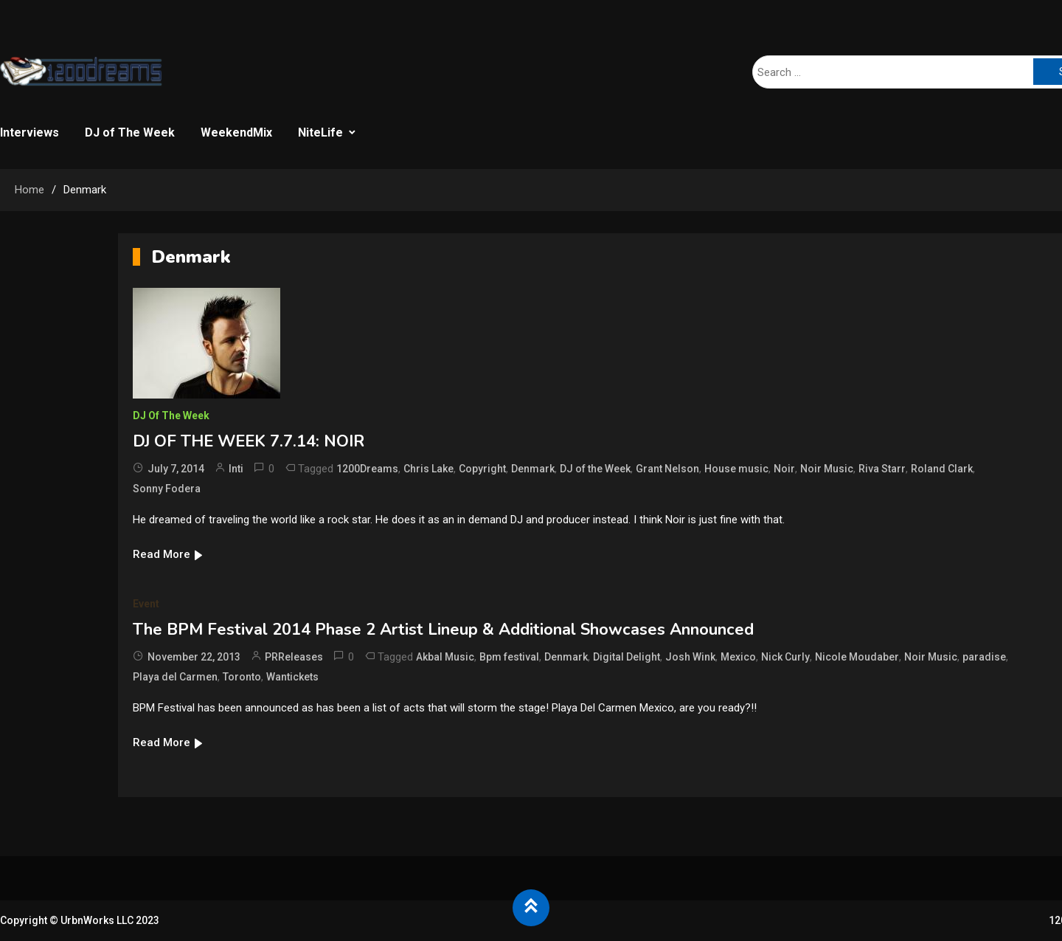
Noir (784, 469)
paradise (984, 657)
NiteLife (320, 132)
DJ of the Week (595, 469)
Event (146, 604)
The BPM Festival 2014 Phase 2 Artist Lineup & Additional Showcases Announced (443, 629)
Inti (236, 469)
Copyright (482, 469)
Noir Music (826, 469)
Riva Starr (882, 469)
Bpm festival (509, 657)
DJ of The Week (130, 132)
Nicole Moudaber (857, 657)
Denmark (533, 469)
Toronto (242, 677)
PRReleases (294, 657)
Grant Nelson (667, 469)
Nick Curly (785, 657)
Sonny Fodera (167, 488)
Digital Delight (626, 657)
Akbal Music (445, 657)
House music (736, 469)
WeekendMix (236, 132)
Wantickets (292, 677)
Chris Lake (428, 469)
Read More (168, 554)
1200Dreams (367, 469)
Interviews (29, 132)
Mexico (738, 657)
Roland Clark (942, 469)
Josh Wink (690, 657)
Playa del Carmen (175, 677)
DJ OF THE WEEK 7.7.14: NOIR (248, 441)
